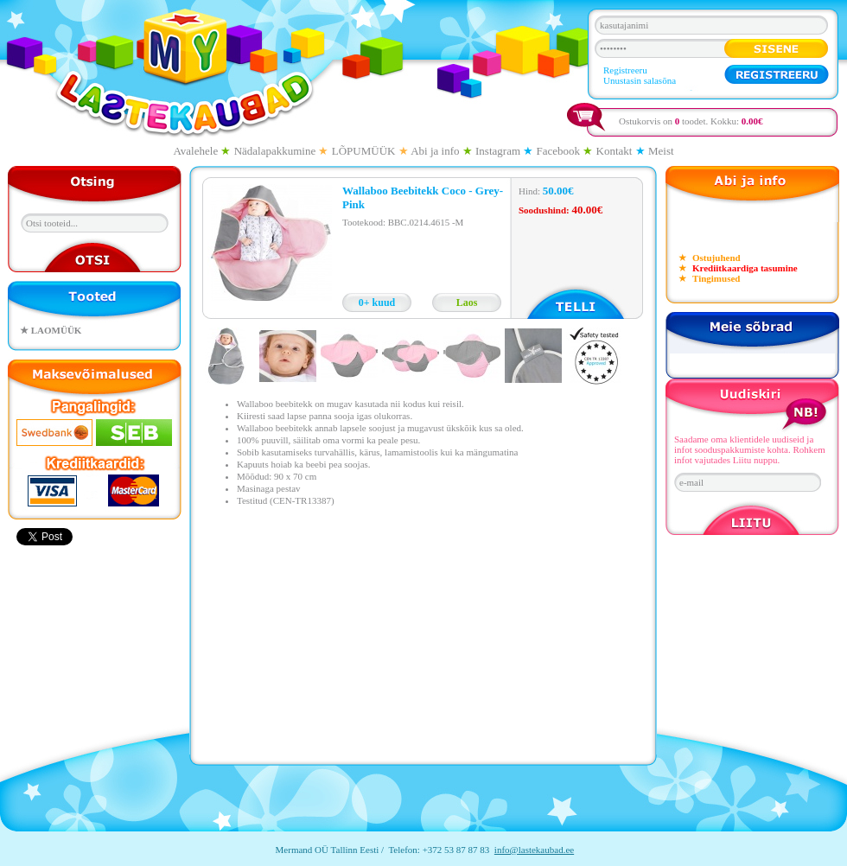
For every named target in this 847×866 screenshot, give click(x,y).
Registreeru (625, 70)
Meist (661, 150)
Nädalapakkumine (275, 150)
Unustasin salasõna (639, 80)
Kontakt (614, 150)
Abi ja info (435, 150)
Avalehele (195, 150)
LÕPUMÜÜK (364, 150)
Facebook (559, 150)
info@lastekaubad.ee (534, 849)
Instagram (497, 150)
